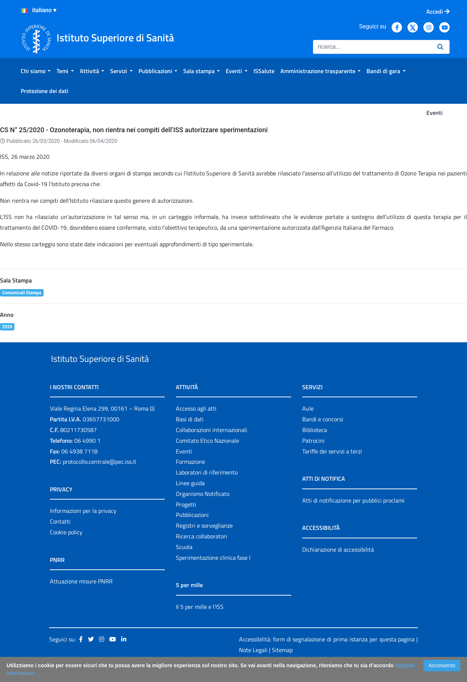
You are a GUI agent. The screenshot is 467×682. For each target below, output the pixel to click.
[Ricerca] (372, 47)
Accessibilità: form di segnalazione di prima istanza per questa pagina (327, 656)
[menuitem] (36, 71)
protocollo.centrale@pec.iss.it (99, 478)
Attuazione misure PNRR (81, 598)
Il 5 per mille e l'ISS (200, 623)
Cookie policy (66, 549)
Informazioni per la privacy (83, 528)
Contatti (60, 538)
